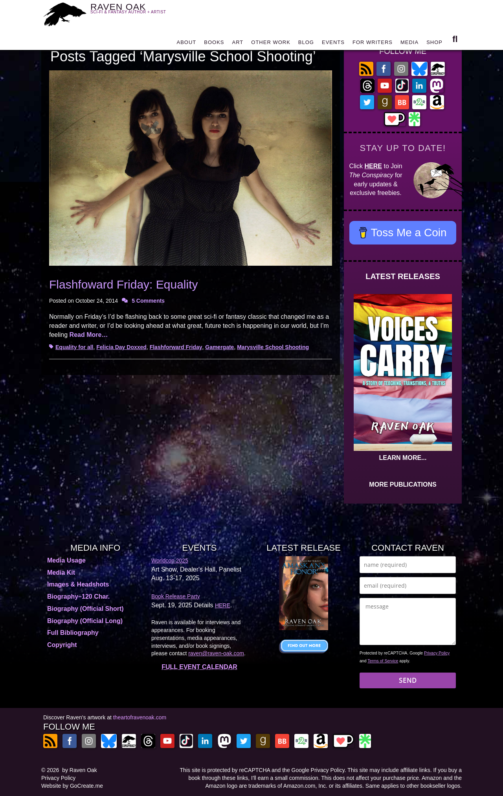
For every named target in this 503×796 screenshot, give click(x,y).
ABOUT (186, 44)
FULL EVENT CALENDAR (199, 667)
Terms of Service (382, 660)
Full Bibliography (73, 632)
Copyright (62, 645)
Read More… (89, 334)
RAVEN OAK (139, 12)
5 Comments (148, 301)
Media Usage (66, 560)
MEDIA (409, 44)
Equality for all (74, 347)
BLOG (306, 44)
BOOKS (214, 44)
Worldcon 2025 (169, 560)
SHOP (434, 44)
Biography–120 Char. (78, 596)
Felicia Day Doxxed (121, 347)
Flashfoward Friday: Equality (123, 284)
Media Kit (61, 572)
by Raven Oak (79, 770)
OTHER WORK (270, 44)
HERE (373, 166)
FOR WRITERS (372, 44)
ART (238, 44)
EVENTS (333, 44)
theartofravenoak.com (139, 717)
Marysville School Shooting (273, 347)
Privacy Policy (437, 653)
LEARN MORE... (403, 457)
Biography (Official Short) (85, 608)
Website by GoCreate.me (72, 786)
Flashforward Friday (176, 347)
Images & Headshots (78, 584)
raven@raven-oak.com (216, 653)
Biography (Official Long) (85, 621)
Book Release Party (175, 596)
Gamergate (219, 347)
